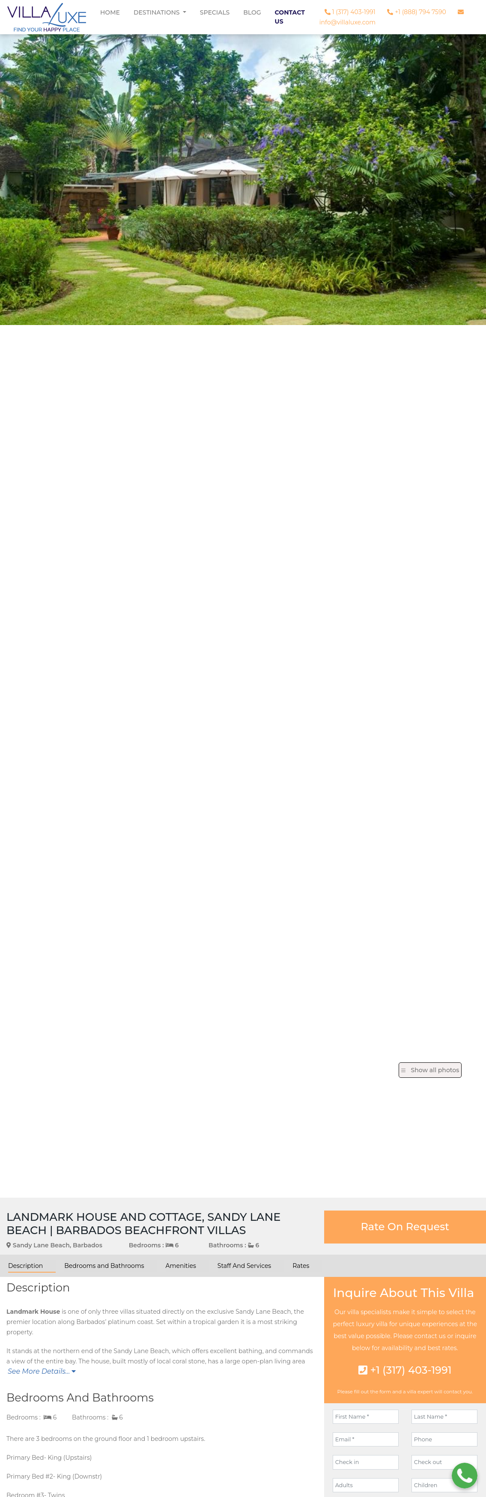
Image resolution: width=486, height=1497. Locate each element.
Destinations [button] (157, 12)
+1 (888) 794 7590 (416, 12)
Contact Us (290, 17)
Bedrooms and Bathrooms (104, 1266)
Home (110, 12)
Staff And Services (244, 1266)
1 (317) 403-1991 (350, 12)
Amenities (181, 1266)
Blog (252, 12)
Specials (215, 12)
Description (25, 1266)
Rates (300, 1266)
